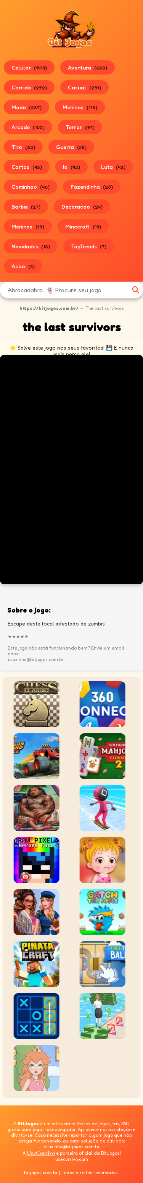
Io (71, 167)
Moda (26, 107)
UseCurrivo (41, 1152)
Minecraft (83, 226)
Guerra (71, 147)
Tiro (23, 147)
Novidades (30, 246)
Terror (80, 127)
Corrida (29, 87)
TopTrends (88, 246)
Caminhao (30, 186)
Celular (29, 67)
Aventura (87, 67)
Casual (84, 87)
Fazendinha (92, 186)
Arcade (28, 127)
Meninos (27, 226)
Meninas (80, 107)
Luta (113, 167)
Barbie (25, 206)
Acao (23, 266)
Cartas (26, 167)
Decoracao (82, 206)
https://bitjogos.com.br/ (49, 308)
